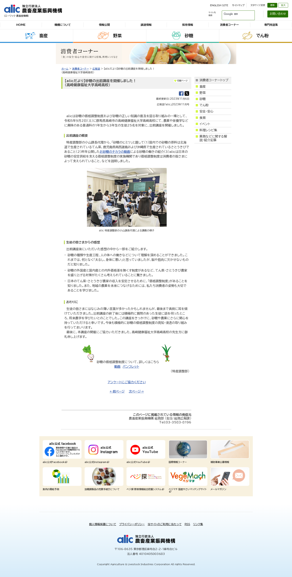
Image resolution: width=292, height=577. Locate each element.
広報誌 (96, 68)
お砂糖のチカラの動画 (115, 151)
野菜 (117, 36)
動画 (117, 366)
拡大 (283, 5)
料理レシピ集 (208, 130)
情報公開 (104, 24)
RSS (187, 524)
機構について (63, 24)
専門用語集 (271, 24)
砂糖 (189, 36)
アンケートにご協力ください (127, 382)
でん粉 (262, 36)
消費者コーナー (229, 24)
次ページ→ (136, 391)
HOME (21, 24)
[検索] (233, 14)
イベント (204, 123)
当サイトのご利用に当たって (165, 524)
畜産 (43, 36)
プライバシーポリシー (132, 524)
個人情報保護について (102, 524)
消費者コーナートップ (213, 80)
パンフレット (131, 366)
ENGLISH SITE (219, 5)
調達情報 (146, 24)
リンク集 (198, 524)
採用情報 (187, 24)
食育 (202, 117)
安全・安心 (206, 111)
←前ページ (117, 391)
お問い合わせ (278, 13)
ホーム (65, 68)
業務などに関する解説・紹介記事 (213, 138)
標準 (272, 5)
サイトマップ (238, 5)
